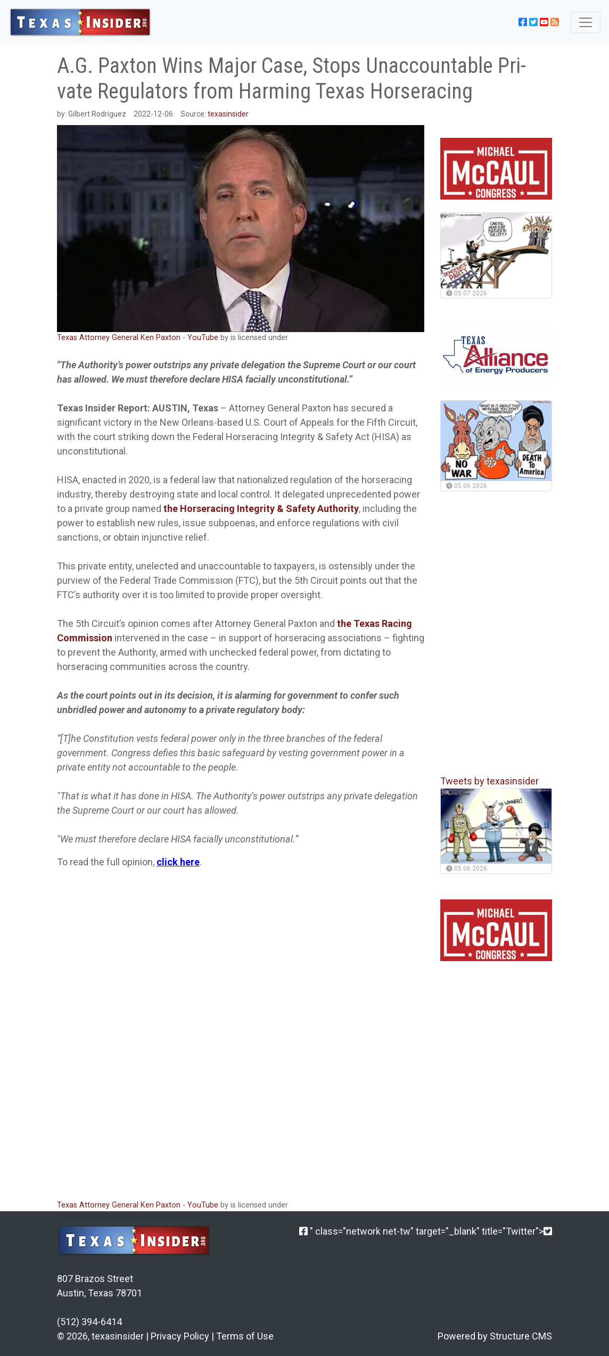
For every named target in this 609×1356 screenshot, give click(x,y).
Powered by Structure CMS (495, 1336)
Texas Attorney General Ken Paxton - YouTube (137, 337)
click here (178, 861)
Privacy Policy (180, 1336)
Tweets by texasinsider (489, 781)
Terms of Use (245, 1336)
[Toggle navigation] (585, 22)
